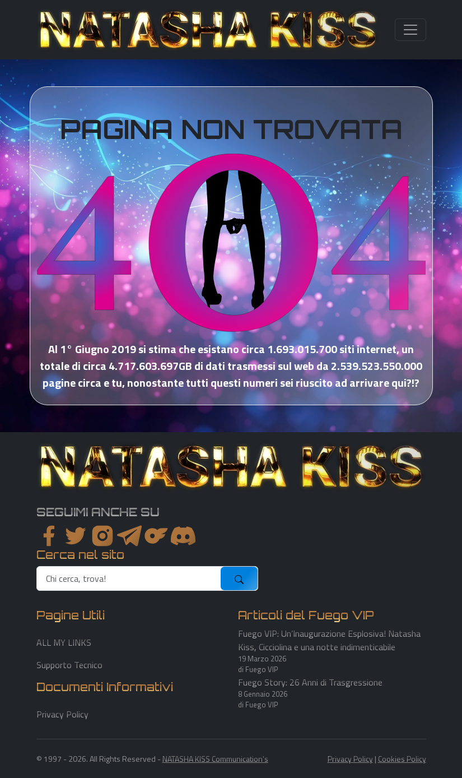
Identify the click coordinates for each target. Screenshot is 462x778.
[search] (129, 578)
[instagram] (102, 536)
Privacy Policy (62, 714)
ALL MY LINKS (63, 642)
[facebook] (48, 536)
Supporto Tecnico (69, 665)
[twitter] (75, 536)
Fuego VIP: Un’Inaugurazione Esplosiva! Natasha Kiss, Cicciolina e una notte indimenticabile (329, 640)
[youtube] (183, 536)
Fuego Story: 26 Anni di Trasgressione (310, 682)
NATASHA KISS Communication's (215, 759)
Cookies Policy (402, 759)
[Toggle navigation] (410, 29)
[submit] (239, 578)
